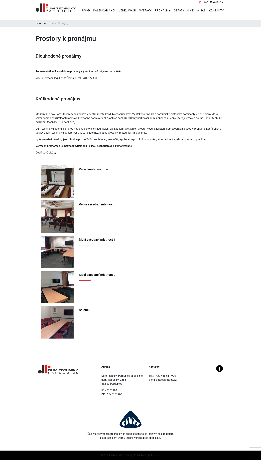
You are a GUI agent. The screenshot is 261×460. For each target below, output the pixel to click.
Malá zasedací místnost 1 (97, 239)
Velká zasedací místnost (96, 204)
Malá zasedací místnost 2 (97, 275)
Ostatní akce (184, 10)
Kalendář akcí (104, 10)
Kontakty (216, 10)
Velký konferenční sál (94, 169)
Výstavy (145, 10)
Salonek (84, 310)
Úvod (86, 10)
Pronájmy (162, 10)
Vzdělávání (127, 10)
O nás (201, 10)
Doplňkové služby (46, 152)
